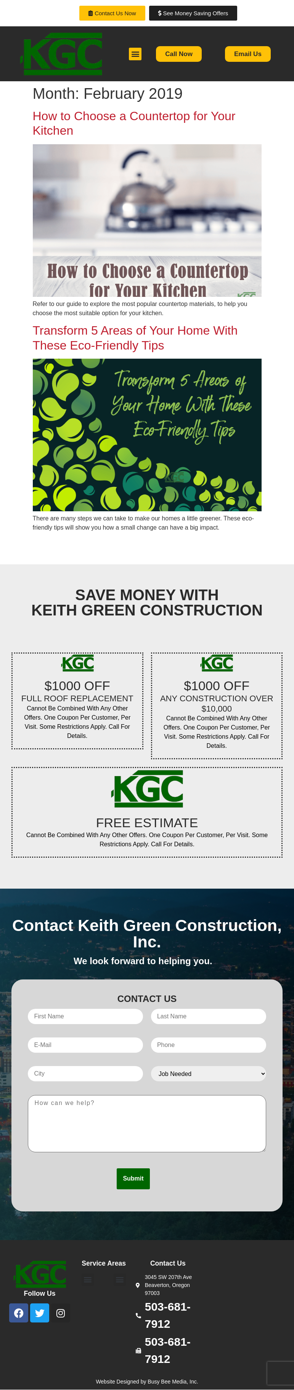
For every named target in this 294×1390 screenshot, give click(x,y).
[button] (135, 54)
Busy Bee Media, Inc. (173, 1382)
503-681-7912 (168, 1315)
